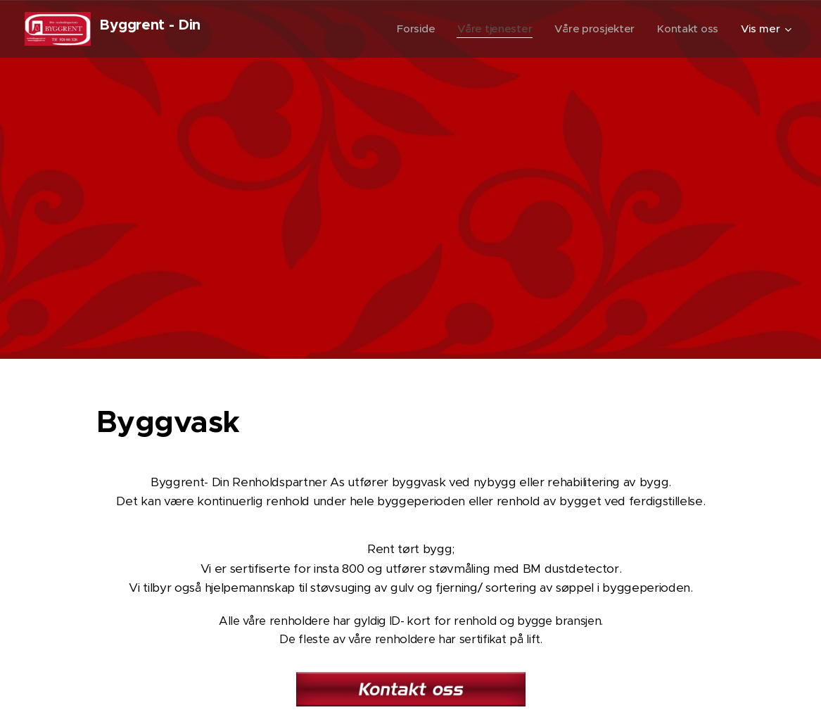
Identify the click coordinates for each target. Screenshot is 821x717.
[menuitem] (411, 28)
